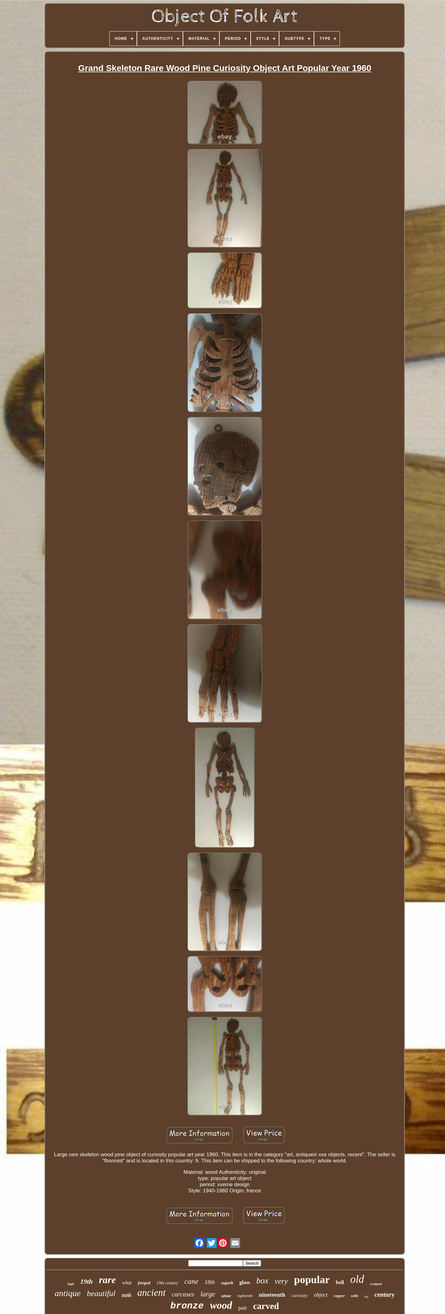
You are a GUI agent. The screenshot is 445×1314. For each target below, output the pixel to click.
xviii (126, 1295)
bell (340, 1282)
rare (107, 1279)
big (366, 1296)
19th (86, 1281)
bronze (187, 1306)
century (385, 1294)
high (71, 1284)
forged (144, 1282)
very (281, 1281)
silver (226, 1296)
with (354, 1295)
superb (227, 1283)
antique (68, 1293)
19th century (167, 1283)
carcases (183, 1294)
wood (221, 1305)
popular (312, 1279)
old (357, 1279)
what (127, 1282)
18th (210, 1282)
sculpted (376, 1284)
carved (266, 1306)
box (262, 1280)
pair (242, 1308)
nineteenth (272, 1294)
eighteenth (245, 1296)
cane (191, 1281)
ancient (152, 1292)
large (207, 1294)
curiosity (299, 1295)
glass (244, 1282)
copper (339, 1295)
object (321, 1295)
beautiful (101, 1293)
